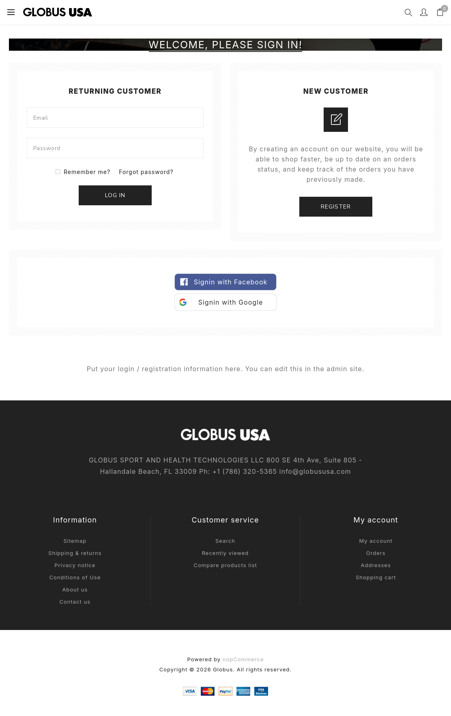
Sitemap (74, 541)
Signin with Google (230, 302)
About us (75, 589)
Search (225, 541)
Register (336, 207)
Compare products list (225, 565)
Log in (115, 195)
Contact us (75, 601)
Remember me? (87, 171)
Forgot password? (146, 171)
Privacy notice (74, 565)
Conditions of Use (75, 577)
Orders (376, 553)
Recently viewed (225, 553)
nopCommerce (243, 659)
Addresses (376, 565)
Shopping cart (376, 577)
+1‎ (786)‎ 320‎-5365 (245, 471)
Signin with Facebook (231, 282)
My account (375, 541)
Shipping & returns (74, 553)
